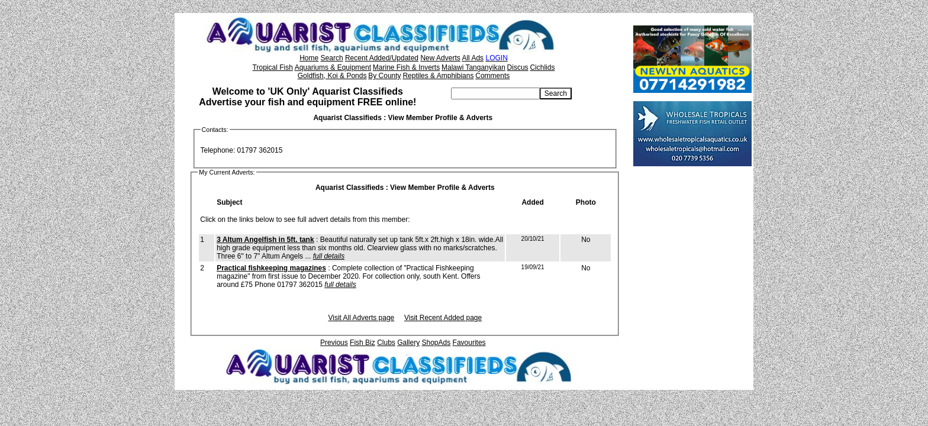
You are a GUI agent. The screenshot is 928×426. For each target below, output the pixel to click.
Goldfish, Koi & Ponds (332, 76)
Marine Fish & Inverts (406, 67)
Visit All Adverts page (361, 318)
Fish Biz (362, 342)
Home (308, 58)
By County (384, 76)
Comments (492, 76)
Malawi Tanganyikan (473, 67)
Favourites (469, 342)
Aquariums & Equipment (333, 67)
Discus (518, 67)
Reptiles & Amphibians (437, 76)
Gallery (408, 342)
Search (332, 58)
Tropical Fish (273, 67)
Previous (334, 342)
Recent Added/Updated (381, 58)
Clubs (386, 342)
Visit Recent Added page (443, 318)
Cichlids (542, 67)
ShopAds (436, 342)
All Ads (473, 58)
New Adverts (440, 58)
